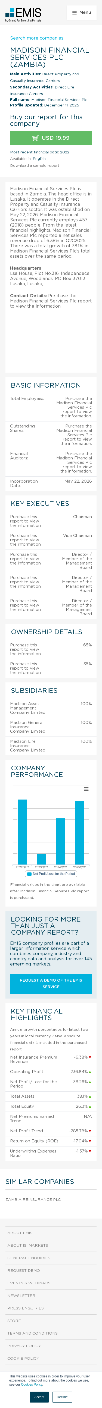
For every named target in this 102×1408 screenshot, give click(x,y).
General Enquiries (28, 1258)
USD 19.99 (51, 138)
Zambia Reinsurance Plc (33, 1200)
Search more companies (36, 38)
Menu (81, 12)
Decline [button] (62, 1397)
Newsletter (21, 1296)
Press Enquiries (25, 1308)
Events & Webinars (29, 1283)
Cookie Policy (23, 1359)
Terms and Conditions (32, 1333)
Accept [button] (39, 1397)
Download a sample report (34, 166)
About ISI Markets (27, 1245)
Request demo (23, 1271)
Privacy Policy (24, 1346)
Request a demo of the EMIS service (51, 984)
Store (14, 1321)
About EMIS (19, 1233)
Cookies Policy (31, 1384)
